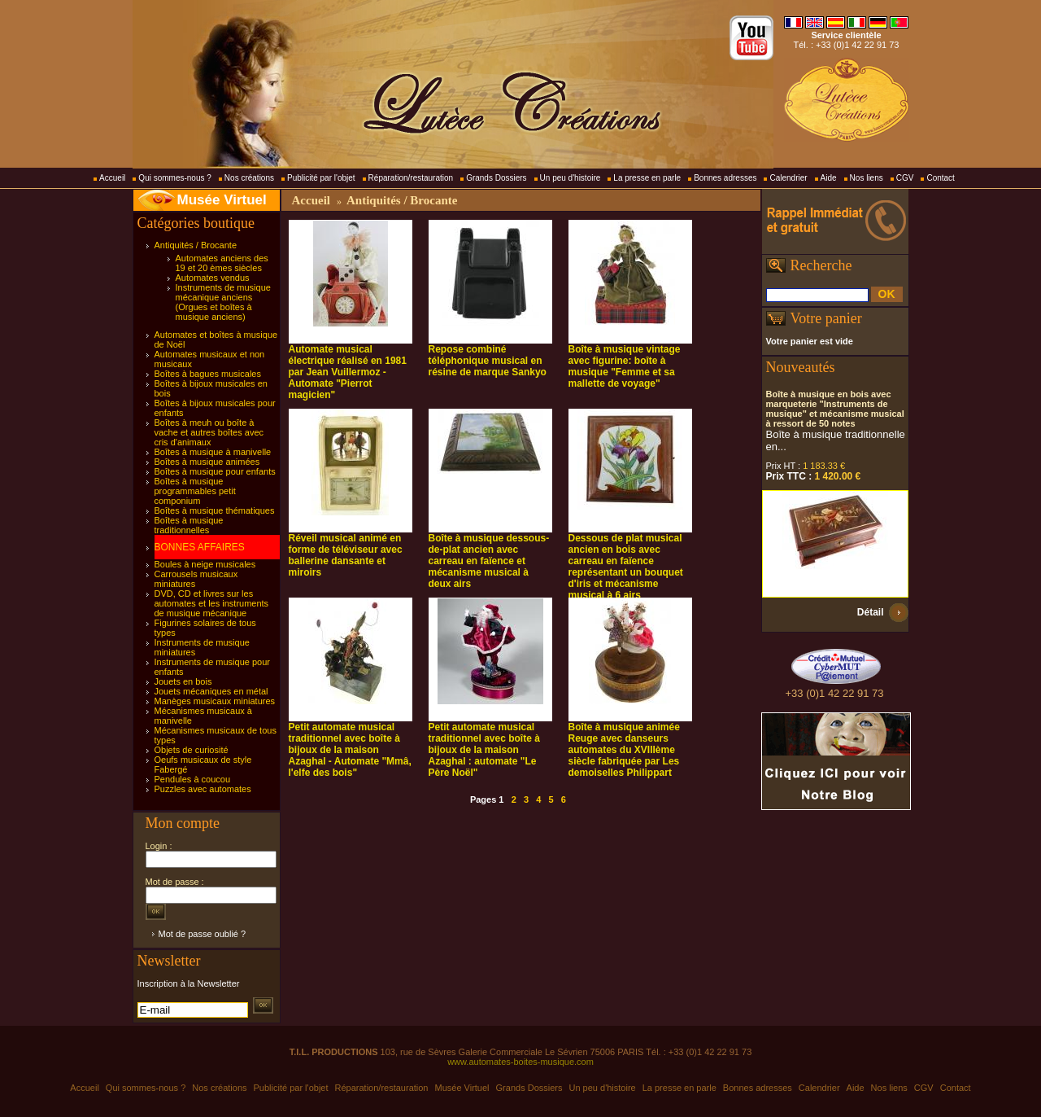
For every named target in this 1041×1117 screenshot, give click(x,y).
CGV (905, 177)
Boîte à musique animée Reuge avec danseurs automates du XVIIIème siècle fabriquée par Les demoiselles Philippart (624, 749)
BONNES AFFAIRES (200, 547)
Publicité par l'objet (321, 177)
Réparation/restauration (411, 177)
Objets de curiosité (192, 750)
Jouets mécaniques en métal (211, 691)
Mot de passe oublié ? (202, 934)
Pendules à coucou (193, 779)
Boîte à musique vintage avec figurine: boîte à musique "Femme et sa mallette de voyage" (624, 366)
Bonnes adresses (725, 177)
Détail (870, 612)
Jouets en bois (183, 681)
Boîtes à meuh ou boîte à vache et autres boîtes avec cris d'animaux (209, 432)
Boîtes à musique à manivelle (213, 452)
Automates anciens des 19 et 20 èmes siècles (222, 263)
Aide (829, 177)
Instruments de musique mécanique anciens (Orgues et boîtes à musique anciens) (223, 302)
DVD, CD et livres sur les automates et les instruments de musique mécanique (212, 603)
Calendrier (788, 177)
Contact (940, 177)
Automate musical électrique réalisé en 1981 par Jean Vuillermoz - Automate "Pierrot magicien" (348, 372)
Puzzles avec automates (203, 789)
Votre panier (826, 318)
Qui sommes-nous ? (174, 177)
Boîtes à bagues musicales (208, 374)
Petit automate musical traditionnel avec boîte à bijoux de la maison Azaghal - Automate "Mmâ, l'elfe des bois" (350, 749)
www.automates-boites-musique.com (520, 1062)
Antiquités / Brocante (196, 245)
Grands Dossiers (496, 177)
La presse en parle (647, 177)
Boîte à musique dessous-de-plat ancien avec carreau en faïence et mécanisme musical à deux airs (489, 560)
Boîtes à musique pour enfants (215, 471)
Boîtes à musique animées (207, 462)
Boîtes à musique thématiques (215, 510)
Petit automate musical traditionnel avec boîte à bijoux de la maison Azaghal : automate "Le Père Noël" (484, 749)
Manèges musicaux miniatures (215, 701)
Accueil (112, 177)
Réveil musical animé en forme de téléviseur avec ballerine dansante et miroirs (346, 555)
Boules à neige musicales (205, 564)
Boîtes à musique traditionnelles (189, 525)
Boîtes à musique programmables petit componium (195, 491)
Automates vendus (213, 278)
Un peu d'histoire (570, 177)
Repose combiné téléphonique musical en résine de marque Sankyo (488, 361)
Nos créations (249, 177)
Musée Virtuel (222, 200)
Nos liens (866, 177)
